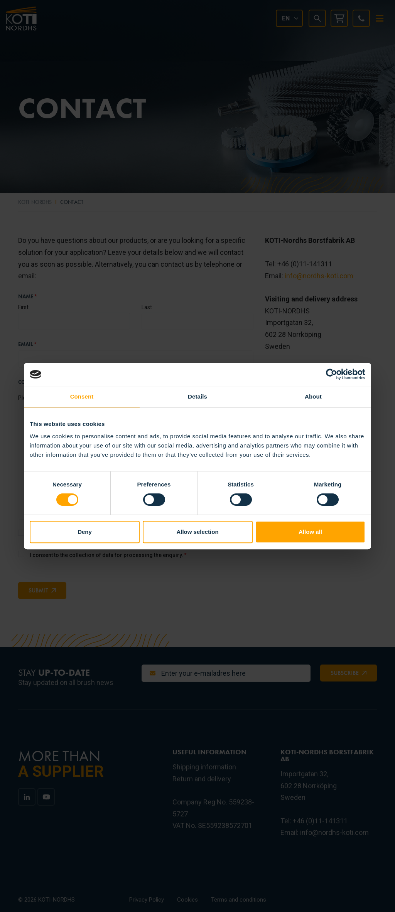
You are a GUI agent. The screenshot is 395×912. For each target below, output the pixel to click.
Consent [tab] (82, 396)
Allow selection (197, 531)
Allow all (310, 531)
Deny (85, 531)
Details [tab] (197, 396)
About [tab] (313, 396)
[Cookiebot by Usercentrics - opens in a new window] (331, 374)
